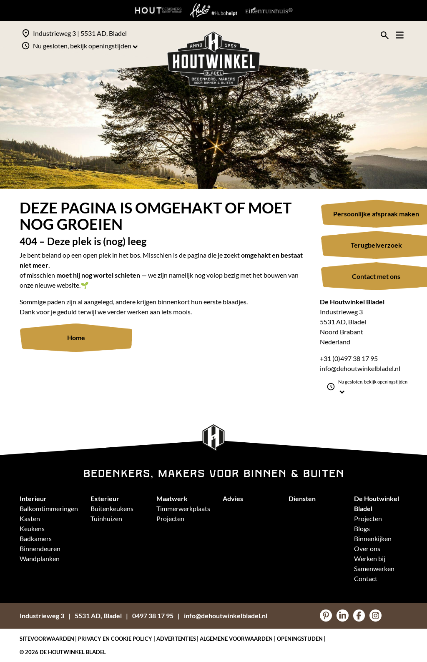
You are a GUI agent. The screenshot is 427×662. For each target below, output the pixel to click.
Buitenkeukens (111, 508)
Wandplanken (40, 558)
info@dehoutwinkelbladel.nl (360, 368)
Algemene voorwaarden (236, 638)
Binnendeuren (40, 548)
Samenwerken (374, 568)
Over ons (367, 548)
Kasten (30, 518)
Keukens (32, 528)
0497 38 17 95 (152, 615)
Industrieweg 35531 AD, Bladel (71, 615)
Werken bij (369, 558)
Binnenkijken (373, 538)
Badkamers (36, 538)
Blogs (362, 528)
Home (76, 337)
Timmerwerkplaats (183, 508)
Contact (365, 578)
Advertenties (176, 638)
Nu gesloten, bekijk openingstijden (85, 46)
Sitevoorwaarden (47, 638)
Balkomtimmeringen (49, 508)
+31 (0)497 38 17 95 (349, 358)
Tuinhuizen (106, 518)
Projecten (170, 518)
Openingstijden (300, 638)
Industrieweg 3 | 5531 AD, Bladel (80, 33)
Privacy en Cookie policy (115, 638)
